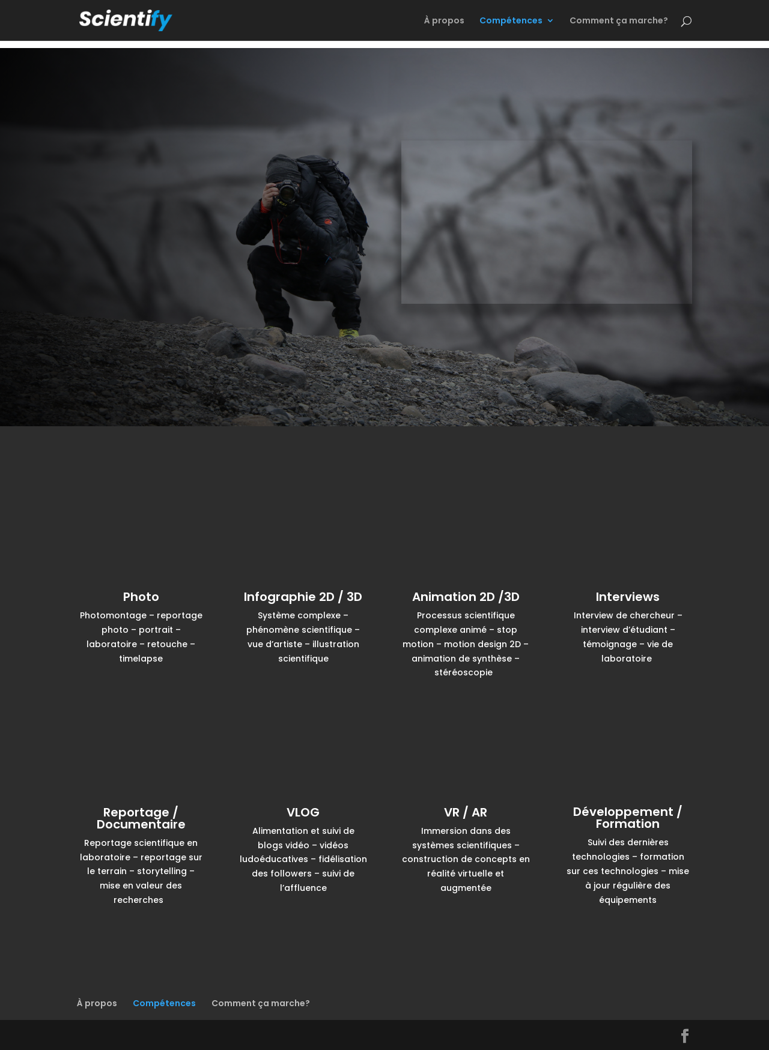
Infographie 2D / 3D (303, 596)
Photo (141, 596)
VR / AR (465, 812)
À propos (444, 21)
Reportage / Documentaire (141, 818)
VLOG (303, 812)
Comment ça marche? (619, 21)
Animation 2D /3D (466, 596)
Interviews (628, 596)
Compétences (511, 21)
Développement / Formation (627, 817)
